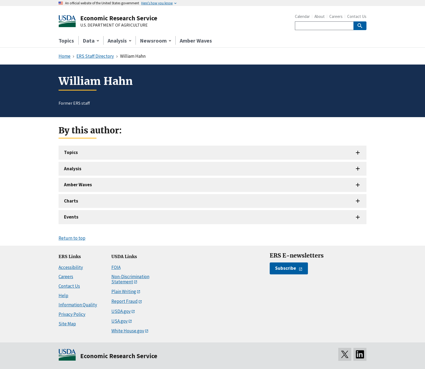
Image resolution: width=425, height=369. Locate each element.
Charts (71, 201)
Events (71, 217)
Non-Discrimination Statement (130, 279)
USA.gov (119, 321)
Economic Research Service (118, 18)
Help (63, 296)
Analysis (72, 169)
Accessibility (71, 267)
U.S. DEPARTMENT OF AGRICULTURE (114, 25)
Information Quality (78, 305)
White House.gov (127, 331)
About (319, 16)
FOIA (116, 267)
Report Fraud (124, 301)
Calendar (302, 16)
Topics (66, 40)
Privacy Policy (72, 314)
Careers (336, 16)
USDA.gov (121, 311)
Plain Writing (123, 291)
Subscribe (285, 268)
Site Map (67, 324)
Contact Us (356, 16)
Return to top (72, 238)
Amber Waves (196, 40)
